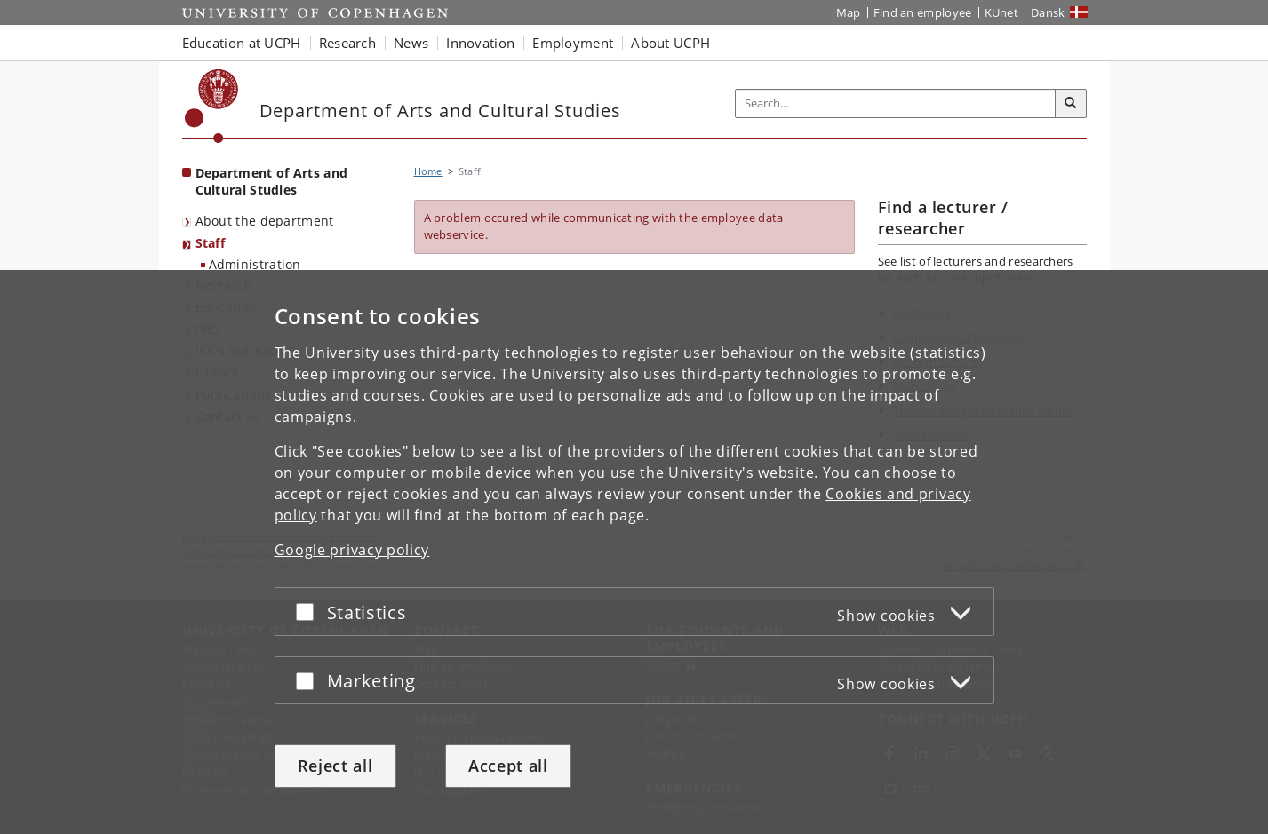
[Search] (1071, 104)
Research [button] (347, 43)
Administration (255, 264)
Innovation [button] (480, 43)
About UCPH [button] (670, 43)
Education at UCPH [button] (241, 43)
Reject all (335, 765)
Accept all (508, 765)
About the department (264, 220)
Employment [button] (572, 43)
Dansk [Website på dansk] (1048, 12)
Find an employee (922, 12)
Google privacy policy (352, 550)
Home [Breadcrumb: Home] (428, 171)
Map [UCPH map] (848, 12)
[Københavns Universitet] (212, 106)
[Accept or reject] (309, 611)
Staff (210, 242)
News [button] (411, 43)
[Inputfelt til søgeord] (896, 103)
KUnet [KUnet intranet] (1002, 12)
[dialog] (634, 552)
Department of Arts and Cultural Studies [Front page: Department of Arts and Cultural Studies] (271, 181)
